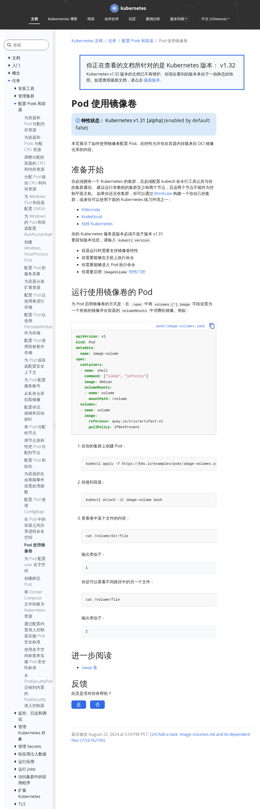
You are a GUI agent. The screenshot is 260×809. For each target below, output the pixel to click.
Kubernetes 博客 (62, 18)
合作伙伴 (111, 18)
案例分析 (153, 18)
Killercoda (91, 209)
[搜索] (35, 45)
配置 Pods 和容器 (137, 40)
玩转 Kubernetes (97, 223)
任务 (112, 40)
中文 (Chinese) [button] (213, 18)
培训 (90, 18)
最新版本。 (154, 80)
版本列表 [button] (177, 18)
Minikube (163, 193)
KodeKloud (92, 216)
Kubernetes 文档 (87, 40)
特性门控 (137, 271)
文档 (34, 18)
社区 (132, 18)
